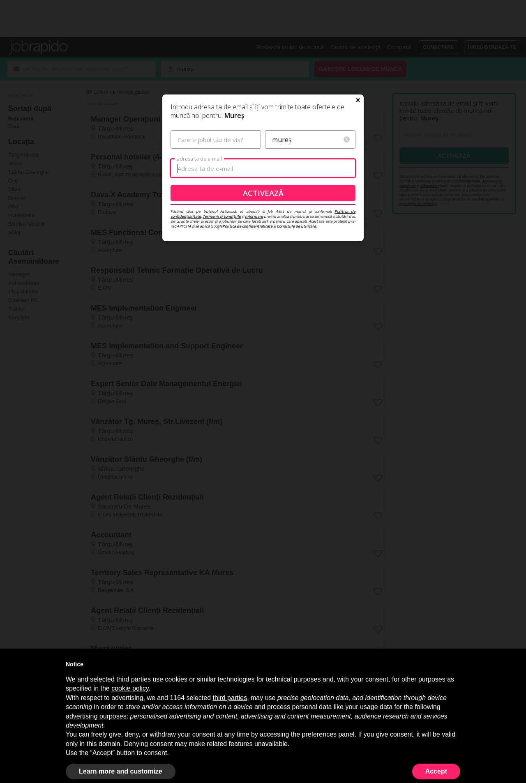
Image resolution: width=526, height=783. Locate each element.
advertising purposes (96, 716)
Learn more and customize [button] (120, 771)
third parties (230, 697)
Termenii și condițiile (222, 216)
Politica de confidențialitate (247, 226)
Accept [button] (436, 771)
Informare (254, 216)
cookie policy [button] (129, 688)
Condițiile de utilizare (296, 226)
